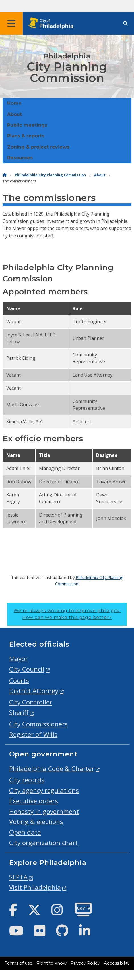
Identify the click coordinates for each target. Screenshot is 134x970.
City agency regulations (44, 790)
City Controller (30, 702)
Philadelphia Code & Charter (51, 768)
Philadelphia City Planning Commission (50, 175)
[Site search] (125, 23)
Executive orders (33, 801)
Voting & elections (36, 821)
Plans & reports (25, 136)
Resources (20, 157)
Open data (25, 832)
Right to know (51, 963)
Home (14, 103)
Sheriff (18, 712)
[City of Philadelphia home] (52, 23)
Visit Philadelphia (35, 887)
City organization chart (43, 842)
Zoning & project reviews (38, 147)
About (14, 114)
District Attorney (33, 690)
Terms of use (18, 963)
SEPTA (18, 877)
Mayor (18, 658)
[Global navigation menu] (11, 23)
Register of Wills (33, 734)
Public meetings (27, 125)
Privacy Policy (85, 963)
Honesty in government (44, 811)
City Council (26, 669)
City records (26, 779)
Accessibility (116, 963)
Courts (19, 680)
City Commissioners (38, 724)
